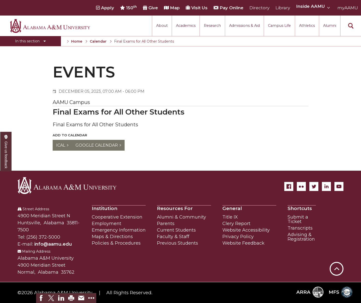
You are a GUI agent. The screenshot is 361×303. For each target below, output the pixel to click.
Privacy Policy (238, 236)
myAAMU (347, 8)
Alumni (329, 25)
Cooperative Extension (117, 217)
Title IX (230, 217)
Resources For (175, 208)
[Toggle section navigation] (30, 41)
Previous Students (177, 243)
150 (128, 8)
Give (150, 8)
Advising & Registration (301, 237)
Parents (165, 223)
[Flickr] (301, 186)
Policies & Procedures (116, 243)
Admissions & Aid (244, 25)
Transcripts (300, 228)
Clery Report (236, 223)
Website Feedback (243, 243)
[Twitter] (313, 186)
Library (283, 8)
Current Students (176, 230)
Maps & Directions (112, 236)
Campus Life (279, 25)
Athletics (307, 25)
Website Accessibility (246, 230)
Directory (259, 8)
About (162, 25)
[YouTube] (338, 186)
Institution (104, 208)
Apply (105, 8)
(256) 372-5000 (43, 237)
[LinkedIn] (326, 186)
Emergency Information (119, 230)
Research (212, 25)
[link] (41, 298)
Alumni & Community (181, 217)
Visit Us (197, 8)
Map (172, 8)
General (232, 208)
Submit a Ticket (298, 219)
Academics (186, 25)
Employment (106, 223)
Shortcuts (300, 208)
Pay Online (228, 8)
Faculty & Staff (173, 236)
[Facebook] (288, 186)
